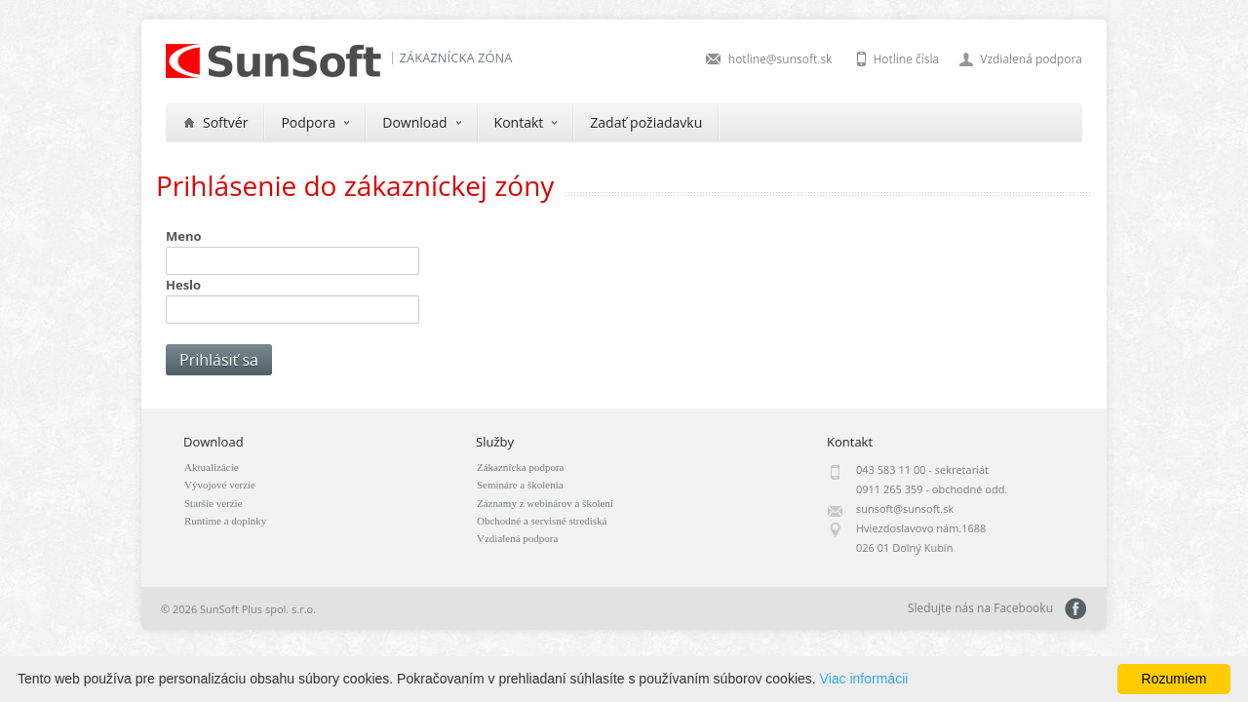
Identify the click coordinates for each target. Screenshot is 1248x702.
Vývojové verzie (219, 484)
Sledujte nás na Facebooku (1076, 609)
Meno (184, 236)
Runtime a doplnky (225, 520)
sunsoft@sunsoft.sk (905, 508)
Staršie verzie (213, 503)
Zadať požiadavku (646, 122)
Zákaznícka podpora (520, 467)
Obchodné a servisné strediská (542, 520)
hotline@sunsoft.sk (780, 59)
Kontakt (526, 122)
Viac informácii (864, 678)
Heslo (183, 284)
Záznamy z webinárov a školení (545, 503)
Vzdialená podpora (1031, 59)
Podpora (315, 122)
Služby (495, 441)
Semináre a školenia (520, 484)
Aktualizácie (211, 467)
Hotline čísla (906, 59)
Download (421, 122)
